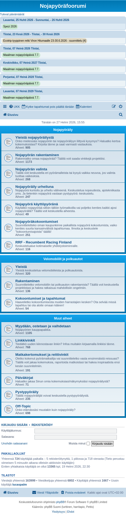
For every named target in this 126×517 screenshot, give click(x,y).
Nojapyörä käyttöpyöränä (36, 204)
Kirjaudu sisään (14, 424)
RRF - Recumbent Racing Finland (43, 242)
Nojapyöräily (63, 130)
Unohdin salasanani (14, 443)
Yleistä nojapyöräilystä (34, 137)
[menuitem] (14, 106)
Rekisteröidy (42, 424)
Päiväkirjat (24, 378)
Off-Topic (23, 406)
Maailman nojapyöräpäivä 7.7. (21, 54)
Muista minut (79, 444)
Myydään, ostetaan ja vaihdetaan (43, 326)
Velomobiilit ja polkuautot (62, 259)
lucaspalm (19, 484)
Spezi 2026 (10, 26)
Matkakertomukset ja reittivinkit (41, 355)
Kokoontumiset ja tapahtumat (40, 298)
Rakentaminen (27, 281)
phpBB (60, 502)
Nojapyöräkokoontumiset (36, 222)
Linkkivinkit (25, 340)
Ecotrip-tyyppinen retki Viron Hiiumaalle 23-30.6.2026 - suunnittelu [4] (44, 40)
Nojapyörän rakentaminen (37, 155)
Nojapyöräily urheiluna (34, 187)
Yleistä (21, 267)
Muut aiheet (63, 318)
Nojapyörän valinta (31, 169)
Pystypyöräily (26, 392)
